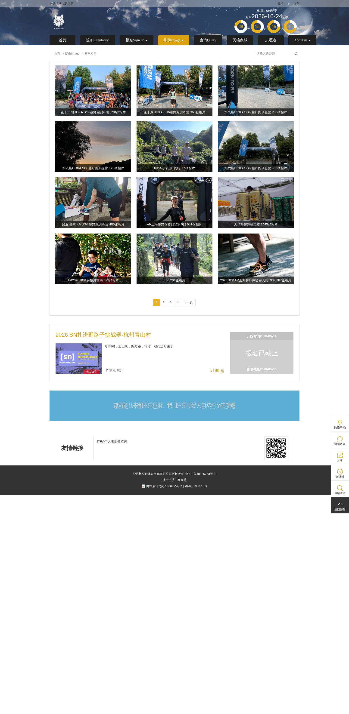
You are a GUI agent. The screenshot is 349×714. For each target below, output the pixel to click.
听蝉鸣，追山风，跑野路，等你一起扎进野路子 (139, 346)
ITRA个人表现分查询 (112, 441)
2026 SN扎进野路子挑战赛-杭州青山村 (103, 335)
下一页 (188, 302)
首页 (62, 40)
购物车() (340, 427)
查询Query (208, 40)
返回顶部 (340, 509)
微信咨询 (340, 444)
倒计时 (340, 476)
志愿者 (270, 40)
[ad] (174, 420)
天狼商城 (240, 40)
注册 (296, 3)
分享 (340, 460)
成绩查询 (340, 493)
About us (302, 40)
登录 (280, 3)
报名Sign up (136, 40)
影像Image (174, 40)
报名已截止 (262, 353)
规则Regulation (97, 40)
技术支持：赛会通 (174, 480)
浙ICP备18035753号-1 (200, 474)
